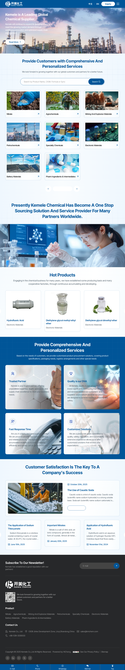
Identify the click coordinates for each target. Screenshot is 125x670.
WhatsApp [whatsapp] (62, 667)
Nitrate (8, 614)
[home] (18, 585)
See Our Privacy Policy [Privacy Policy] (89, 652)
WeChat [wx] (87, 667)
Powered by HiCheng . (62, 652)
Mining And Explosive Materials (41, 614)
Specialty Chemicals (81, 614)
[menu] (118, 4)
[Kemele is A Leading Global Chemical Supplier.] (15, 42)
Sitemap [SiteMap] (104, 652)
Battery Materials (12, 618)
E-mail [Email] (12, 667)
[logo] (13, 4)
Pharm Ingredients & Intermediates (36, 618)
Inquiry (108, 4)
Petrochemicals (63, 614)
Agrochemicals (19, 614)
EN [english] (97, 4)
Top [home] (112, 667)
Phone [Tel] (37, 667)
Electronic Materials (100, 614)
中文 (90, 4)
